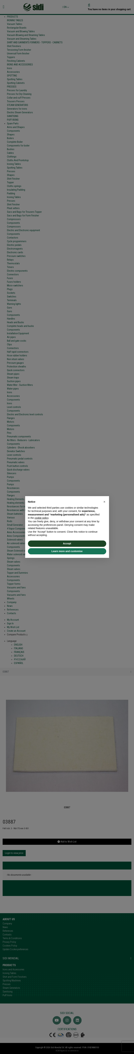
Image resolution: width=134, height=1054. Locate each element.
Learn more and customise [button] (66, 551)
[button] (104, 502)
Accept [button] (67, 543)
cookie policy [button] (41, 517)
